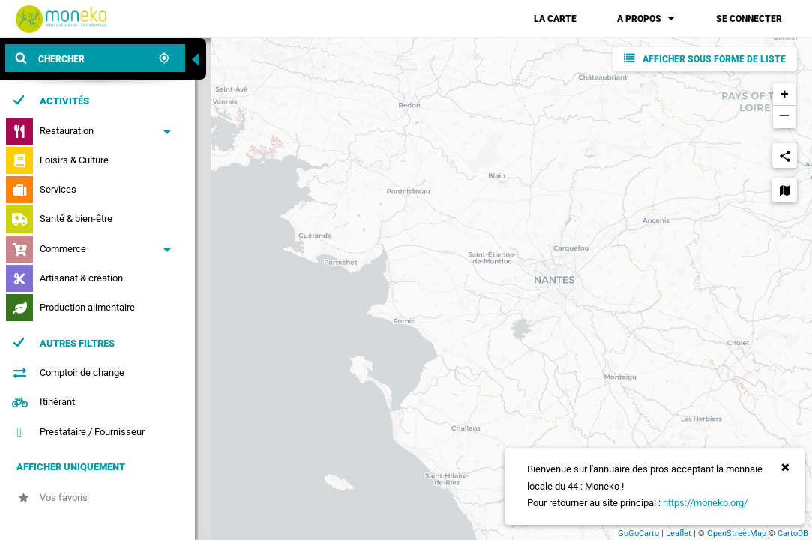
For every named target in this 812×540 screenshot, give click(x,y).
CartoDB (793, 533)
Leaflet (678, 533)
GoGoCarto (638, 533)
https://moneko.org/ (705, 502)
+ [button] (785, 95)
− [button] (784, 117)
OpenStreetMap (736, 533)
